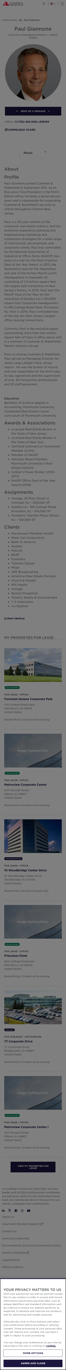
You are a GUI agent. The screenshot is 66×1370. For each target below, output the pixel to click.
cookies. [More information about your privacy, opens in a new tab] (51, 1345)
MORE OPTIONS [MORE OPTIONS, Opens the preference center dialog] (33, 1353)
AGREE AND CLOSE (33, 1363)
